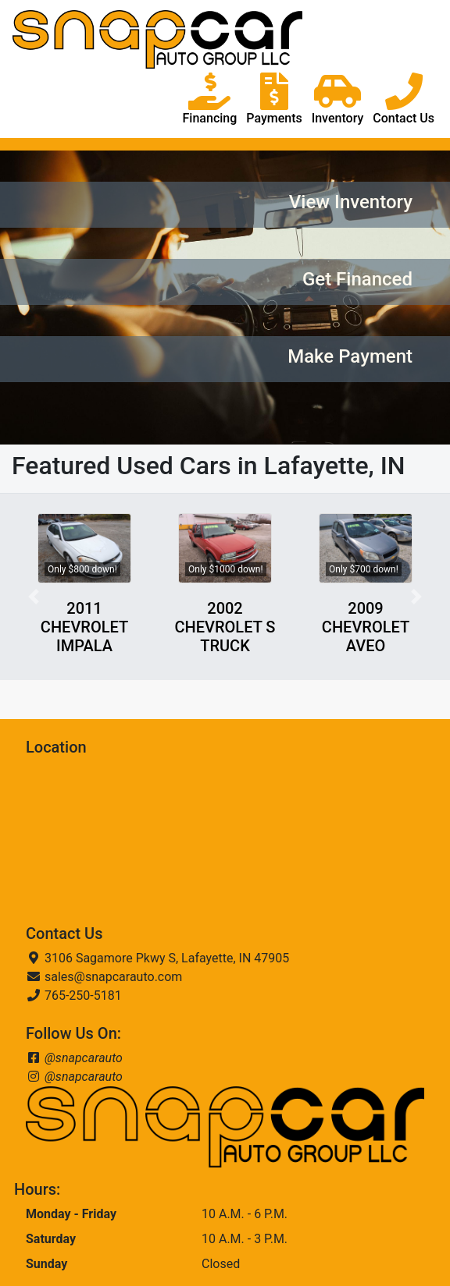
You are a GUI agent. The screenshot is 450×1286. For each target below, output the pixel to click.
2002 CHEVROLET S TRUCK (225, 627)
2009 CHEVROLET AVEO (365, 627)
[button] (33, 597)
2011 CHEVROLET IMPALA (84, 627)
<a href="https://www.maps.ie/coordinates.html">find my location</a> (143, 841)
